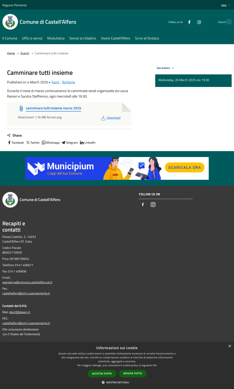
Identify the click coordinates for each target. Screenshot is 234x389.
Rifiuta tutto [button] (132, 373)
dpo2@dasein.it (19, 312)
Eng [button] (226, 5)
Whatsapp (50, 142)
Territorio (68, 82)
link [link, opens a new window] (155, 365)
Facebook (15, 142)
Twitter (32, 142)
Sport (55, 82)
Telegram (69, 142)
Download (110, 117)
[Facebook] (181, 21)
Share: (14, 135)
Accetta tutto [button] (102, 373)
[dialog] (117, 365)
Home (11, 53)
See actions (166, 68)
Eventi (25, 53)
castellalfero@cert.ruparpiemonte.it (26, 293)
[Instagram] (190, 21)
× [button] (229, 346)
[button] (117, 382)
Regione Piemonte (14, 5)
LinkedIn (87, 142)
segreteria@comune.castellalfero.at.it (27, 282)
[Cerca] (227, 21)
